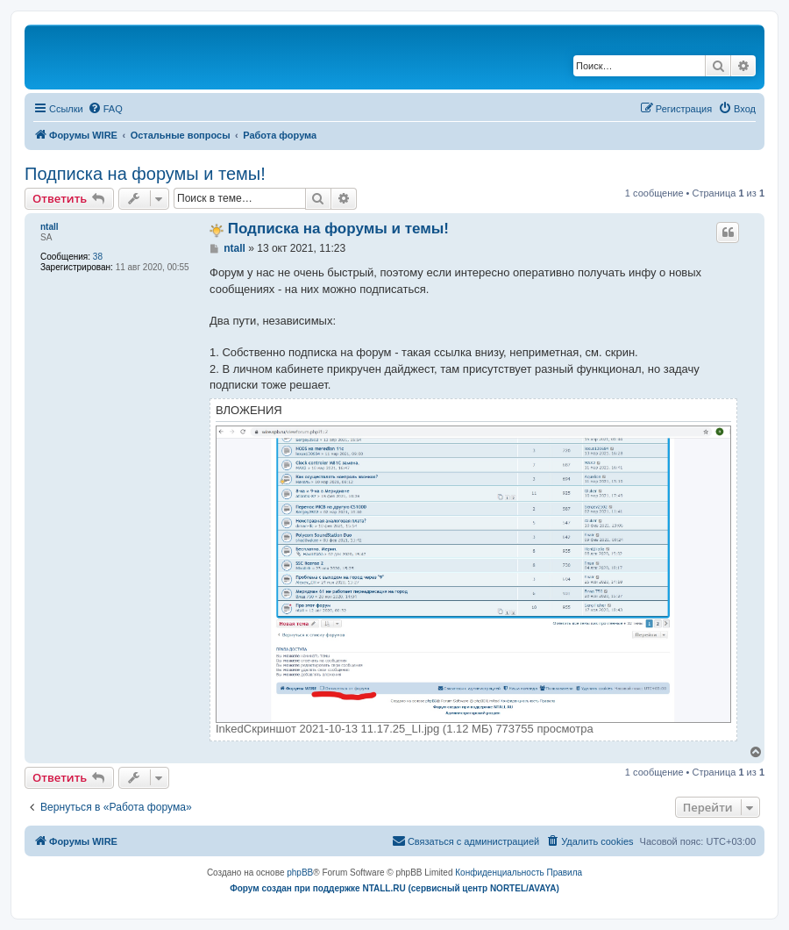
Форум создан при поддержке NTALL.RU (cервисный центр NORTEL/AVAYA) (394, 888)
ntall (49, 227)
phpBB (300, 872)
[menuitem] (105, 108)
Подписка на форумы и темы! (145, 173)
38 (98, 256)
